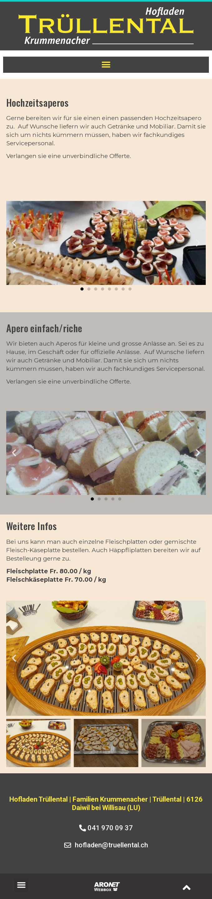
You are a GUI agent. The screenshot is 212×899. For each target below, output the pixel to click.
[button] (106, 65)
